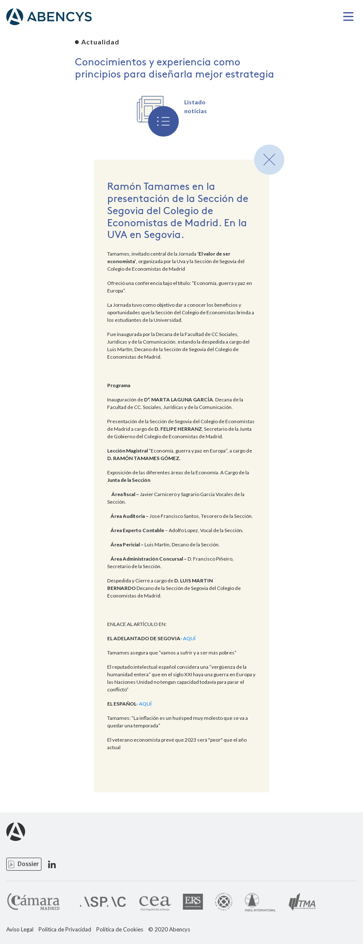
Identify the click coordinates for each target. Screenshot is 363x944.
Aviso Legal (19, 929)
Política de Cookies (119, 929)
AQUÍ (189, 638)
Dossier (28, 864)
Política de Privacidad (65, 929)
